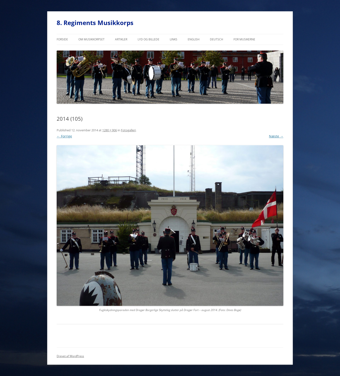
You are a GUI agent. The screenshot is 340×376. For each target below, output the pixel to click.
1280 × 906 (109, 130)
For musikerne (244, 39)
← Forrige (64, 136)
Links (173, 39)
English (194, 39)
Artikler (121, 39)
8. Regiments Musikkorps (95, 22)
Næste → (276, 136)
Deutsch (216, 39)
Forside (62, 39)
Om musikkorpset (91, 39)
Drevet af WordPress (70, 356)
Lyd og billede (148, 39)
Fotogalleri (128, 130)
